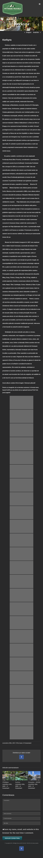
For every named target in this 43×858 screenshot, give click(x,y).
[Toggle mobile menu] (40, 4)
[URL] (21, 823)
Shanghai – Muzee (34, 782)
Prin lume (19, 743)
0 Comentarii (27, 743)
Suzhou (17, 782)
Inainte (36, 32)
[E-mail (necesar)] (21, 818)
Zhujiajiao (5, 782)
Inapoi (28, 32)
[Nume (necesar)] (21, 814)
